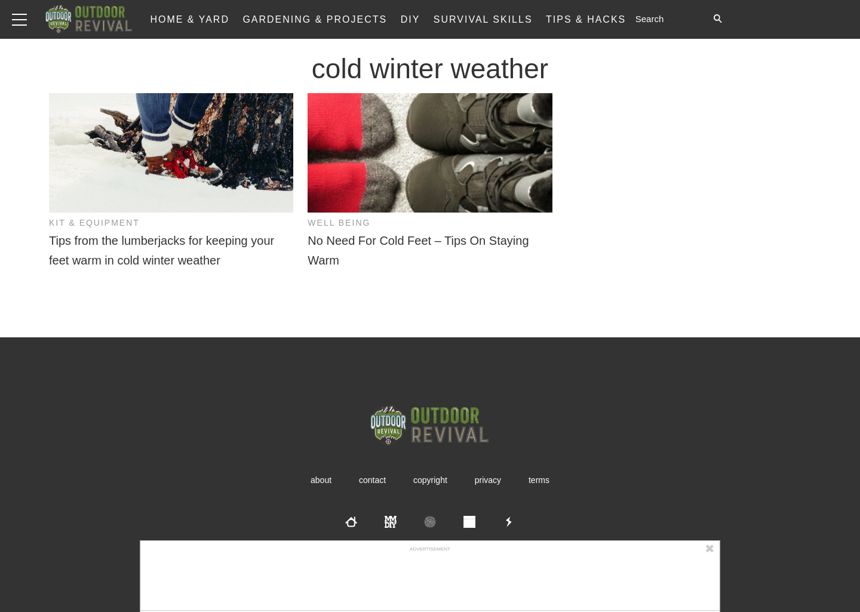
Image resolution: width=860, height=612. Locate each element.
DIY (410, 19)
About (321, 480)
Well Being (339, 223)
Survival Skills (483, 19)
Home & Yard (189, 19)
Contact (372, 480)
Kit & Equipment (94, 223)
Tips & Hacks (586, 19)
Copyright (430, 480)
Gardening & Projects (314, 19)
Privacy (488, 480)
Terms (539, 480)
